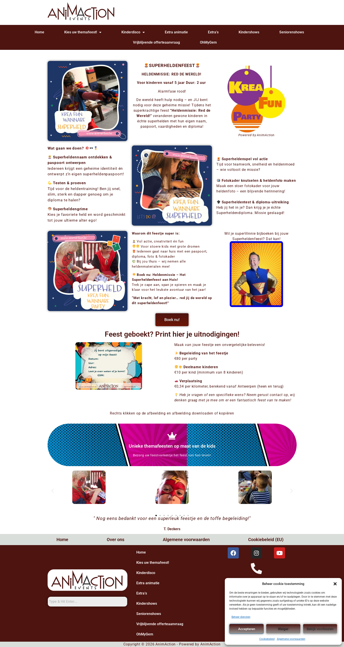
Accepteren (246, 629)
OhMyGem (208, 42)
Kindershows (249, 32)
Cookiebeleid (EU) (266, 539)
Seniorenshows (291, 32)
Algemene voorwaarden (291, 639)
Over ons (115, 539)
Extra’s (213, 32)
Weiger (283, 629)
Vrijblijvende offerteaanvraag (156, 42)
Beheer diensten (240, 617)
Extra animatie (176, 32)
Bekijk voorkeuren (320, 629)
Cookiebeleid (267, 639)
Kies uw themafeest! (82, 32)
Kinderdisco (133, 32)
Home (39, 32)
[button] (335, 584)
